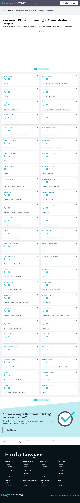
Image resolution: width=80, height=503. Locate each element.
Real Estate (64, 83)
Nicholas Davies (47, 359)
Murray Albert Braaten (49, 179)
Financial (50, 186)
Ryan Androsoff (46, 89)
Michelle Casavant (9, 256)
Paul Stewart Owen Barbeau (12, 115)
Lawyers (19, 10)
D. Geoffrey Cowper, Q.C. (11, 346)
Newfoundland (9, 471)
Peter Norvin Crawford (10, 334)
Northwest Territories (29, 471)
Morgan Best (46, 140)
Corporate (45, 83)
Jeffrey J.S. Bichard (10, 153)
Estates (6, 83)
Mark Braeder (8, 192)
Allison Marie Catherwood (50, 256)
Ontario (7, 480)
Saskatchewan (45, 480)
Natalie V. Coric (8, 321)
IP (54, 122)
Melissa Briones (8, 205)
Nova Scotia (44, 471)
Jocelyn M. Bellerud (10, 140)
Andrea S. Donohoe (48, 372)
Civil (43, 96)
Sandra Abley (8, 76)
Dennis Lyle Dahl (47, 346)
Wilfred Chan (8, 269)
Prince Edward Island (29, 480)
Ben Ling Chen (8, 282)
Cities (8, 464)
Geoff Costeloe (46, 321)
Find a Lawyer (69, 3)
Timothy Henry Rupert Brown (51, 205)
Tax (17, 109)
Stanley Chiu (8, 295)
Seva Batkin (45, 115)
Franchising (18, 302)
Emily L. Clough (47, 295)
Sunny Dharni (8, 372)
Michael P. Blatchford (48, 166)
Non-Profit (22, 135)
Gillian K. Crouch (47, 334)
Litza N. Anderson (9, 89)
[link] (21, 80)
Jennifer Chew (46, 282)
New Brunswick (62, 461)
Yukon (59, 480)
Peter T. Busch (46, 231)
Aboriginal (6, 263)
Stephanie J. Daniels (10, 359)
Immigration (57, 83)
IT (16, 122)
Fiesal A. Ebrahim (47, 385)
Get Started (11, 430)
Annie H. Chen (46, 269)
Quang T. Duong (9, 385)
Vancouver (10, 10)
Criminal (48, 96)
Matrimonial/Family (66, 109)
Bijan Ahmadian (47, 76)
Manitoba (43, 461)
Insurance (19, 186)
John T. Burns (8, 231)
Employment (7, 109)
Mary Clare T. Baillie (10, 102)
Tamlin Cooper (46, 308)
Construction (7, 186)
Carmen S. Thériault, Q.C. (50, 243)
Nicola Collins (8, 308)
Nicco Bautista (8, 127)
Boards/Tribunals (8, 225)
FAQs (35, 3)
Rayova (64, 495)
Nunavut (60, 471)
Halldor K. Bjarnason (48, 153)
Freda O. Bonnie (8, 179)
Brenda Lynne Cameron (11, 243)
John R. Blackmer (9, 166)
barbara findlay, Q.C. (48, 102)
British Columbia (27, 461)
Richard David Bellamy (49, 127)
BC (3, 10)
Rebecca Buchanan (48, 218)
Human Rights (22, 263)
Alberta (7, 461)
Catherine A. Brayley (48, 192)
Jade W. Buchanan (9, 218)
